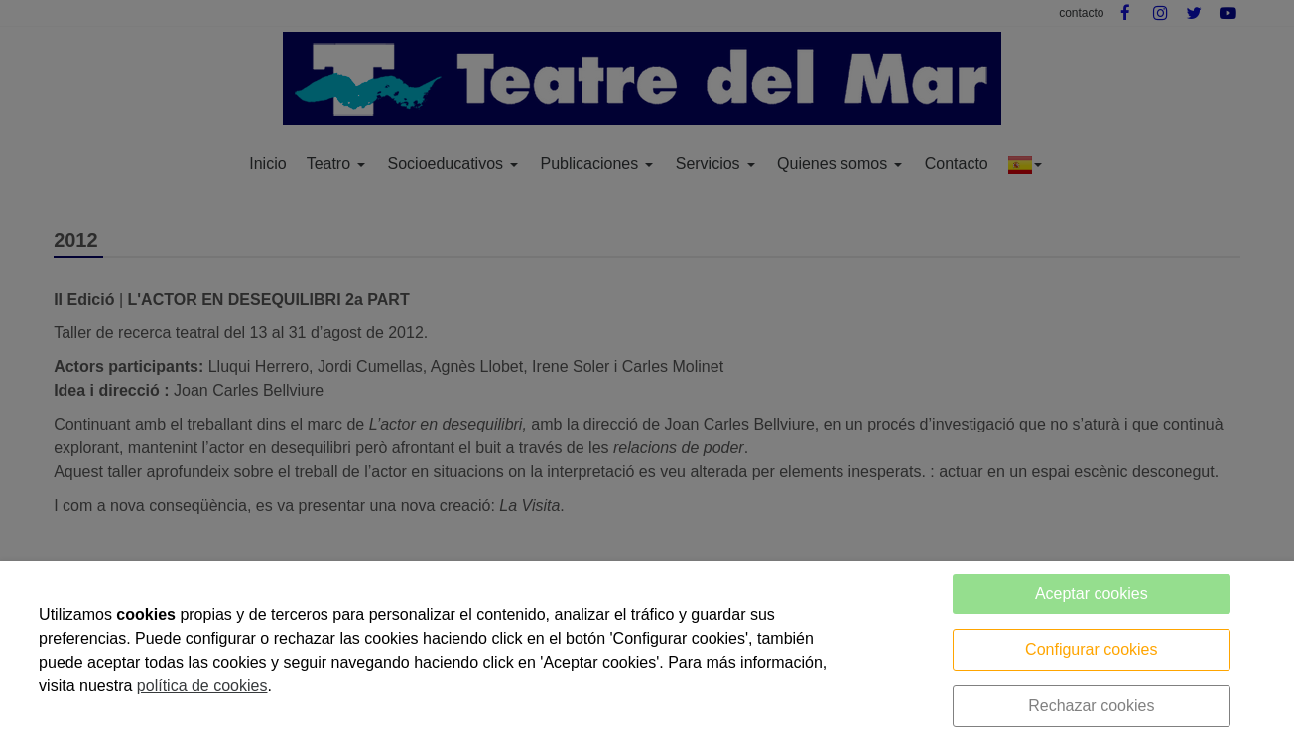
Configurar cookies (1091, 649)
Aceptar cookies (1091, 593)
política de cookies (202, 686)
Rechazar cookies (1091, 705)
